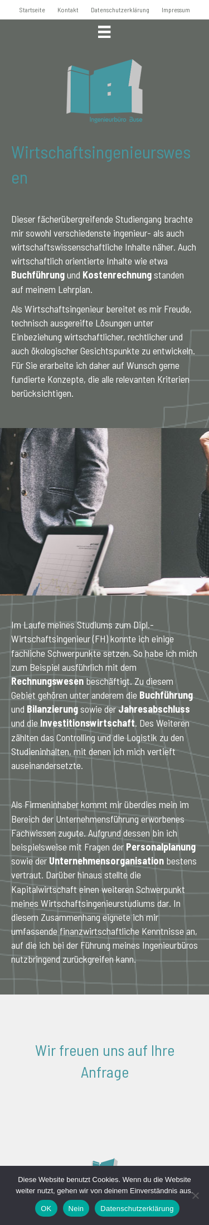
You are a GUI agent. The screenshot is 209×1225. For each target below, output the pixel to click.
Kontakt (68, 9)
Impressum (176, 9)
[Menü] (104, 32)
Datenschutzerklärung (120, 9)
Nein (76, 1208)
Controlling (75, 737)
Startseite (32, 9)
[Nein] (195, 1195)
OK (46, 1208)
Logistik (142, 737)
